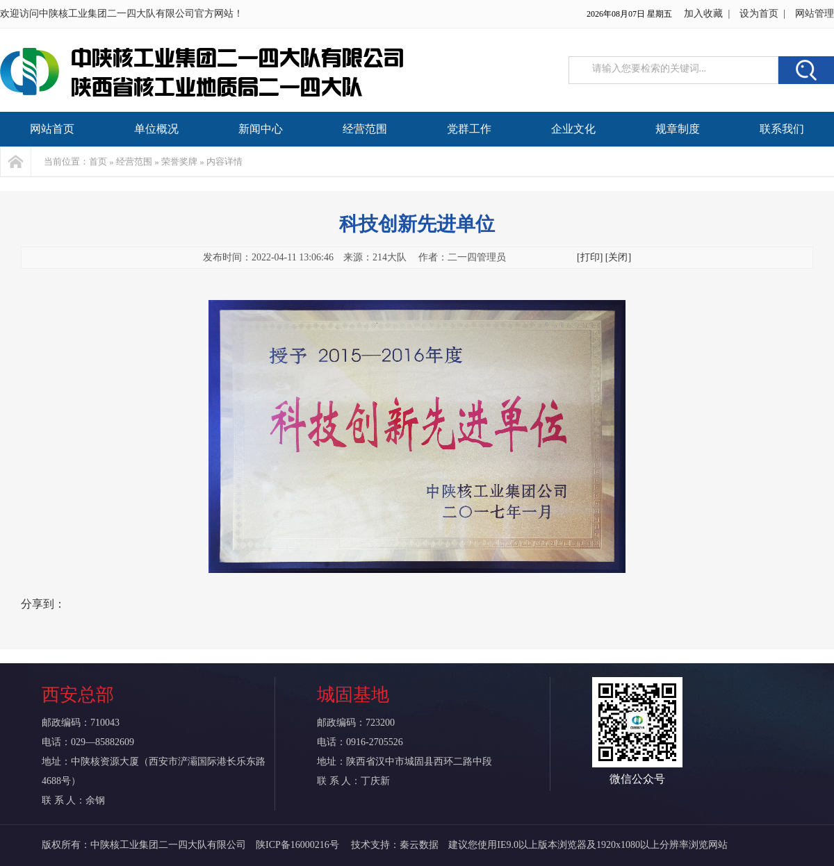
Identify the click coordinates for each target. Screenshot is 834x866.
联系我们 (782, 129)
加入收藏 (703, 13)
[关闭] (618, 257)
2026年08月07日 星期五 (629, 14)
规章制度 (677, 129)
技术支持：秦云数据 (395, 845)
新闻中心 (260, 129)
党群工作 (469, 129)
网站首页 (52, 129)
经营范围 (365, 129)
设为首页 (758, 13)
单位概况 (156, 129)
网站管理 (814, 13)
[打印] (590, 257)
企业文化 (573, 129)
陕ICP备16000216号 (298, 845)
